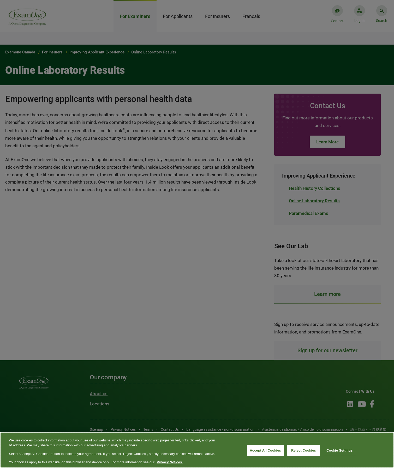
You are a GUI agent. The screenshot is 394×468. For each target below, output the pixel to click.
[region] (197, 450)
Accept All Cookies (265, 450)
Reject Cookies (303, 450)
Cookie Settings (339, 450)
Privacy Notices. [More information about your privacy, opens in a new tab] (170, 462)
